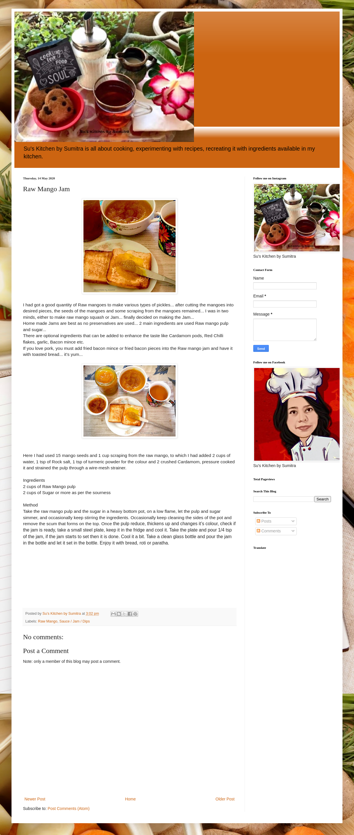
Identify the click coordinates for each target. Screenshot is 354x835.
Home (130, 799)
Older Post (225, 799)
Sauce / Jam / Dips (74, 621)
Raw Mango (47, 621)
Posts (264, 521)
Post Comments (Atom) (69, 808)
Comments (269, 531)
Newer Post (34, 799)
